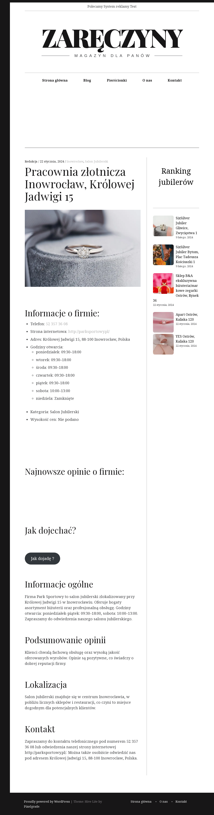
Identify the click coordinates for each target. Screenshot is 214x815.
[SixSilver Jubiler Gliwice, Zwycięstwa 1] (163, 226)
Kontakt (175, 80)
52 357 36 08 (57, 323)
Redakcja (31, 161)
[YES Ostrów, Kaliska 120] (163, 345)
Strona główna (55, 80)
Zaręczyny (112, 37)
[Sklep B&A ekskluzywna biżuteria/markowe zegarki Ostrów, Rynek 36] (163, 284)
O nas (147, 80)
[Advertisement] (112, 119)
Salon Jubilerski (96, 161)
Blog (87, 80)
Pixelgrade (31, 806)
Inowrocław (75, 161)
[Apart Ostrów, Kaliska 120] (163, 323)
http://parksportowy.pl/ (89, 331)
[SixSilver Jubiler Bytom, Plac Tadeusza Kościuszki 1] (163, 255)
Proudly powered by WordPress (47, 801)
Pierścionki (117, 80)
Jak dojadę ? (42, 558)
